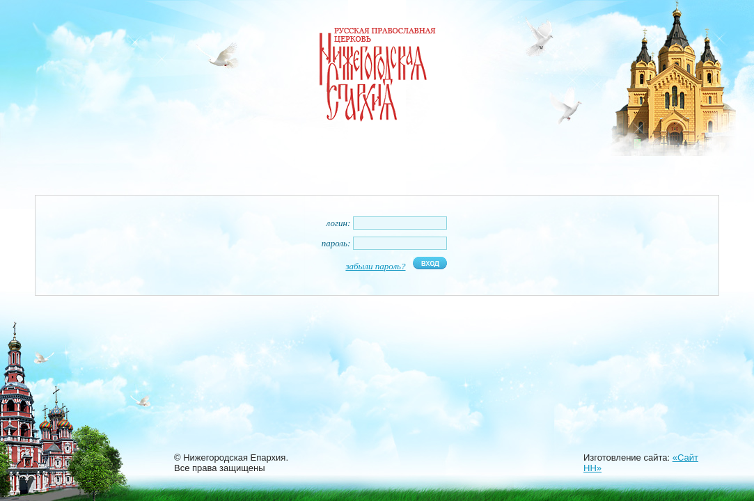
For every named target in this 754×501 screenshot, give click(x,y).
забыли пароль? (375, 266)
